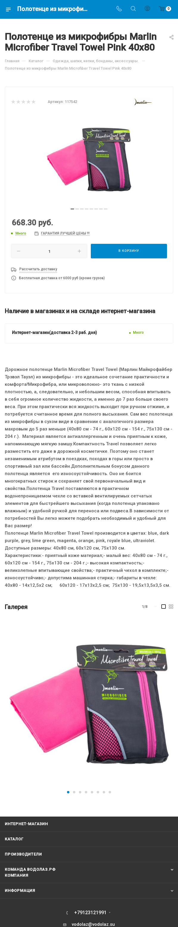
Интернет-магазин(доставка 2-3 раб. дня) (54, 332)
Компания (16, 875)
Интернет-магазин (26, 824)
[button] (68, 792)
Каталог (14, 839)
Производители (23, 854)
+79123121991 (90, 912)
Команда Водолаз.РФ (30, 869)
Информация (20, 890)
